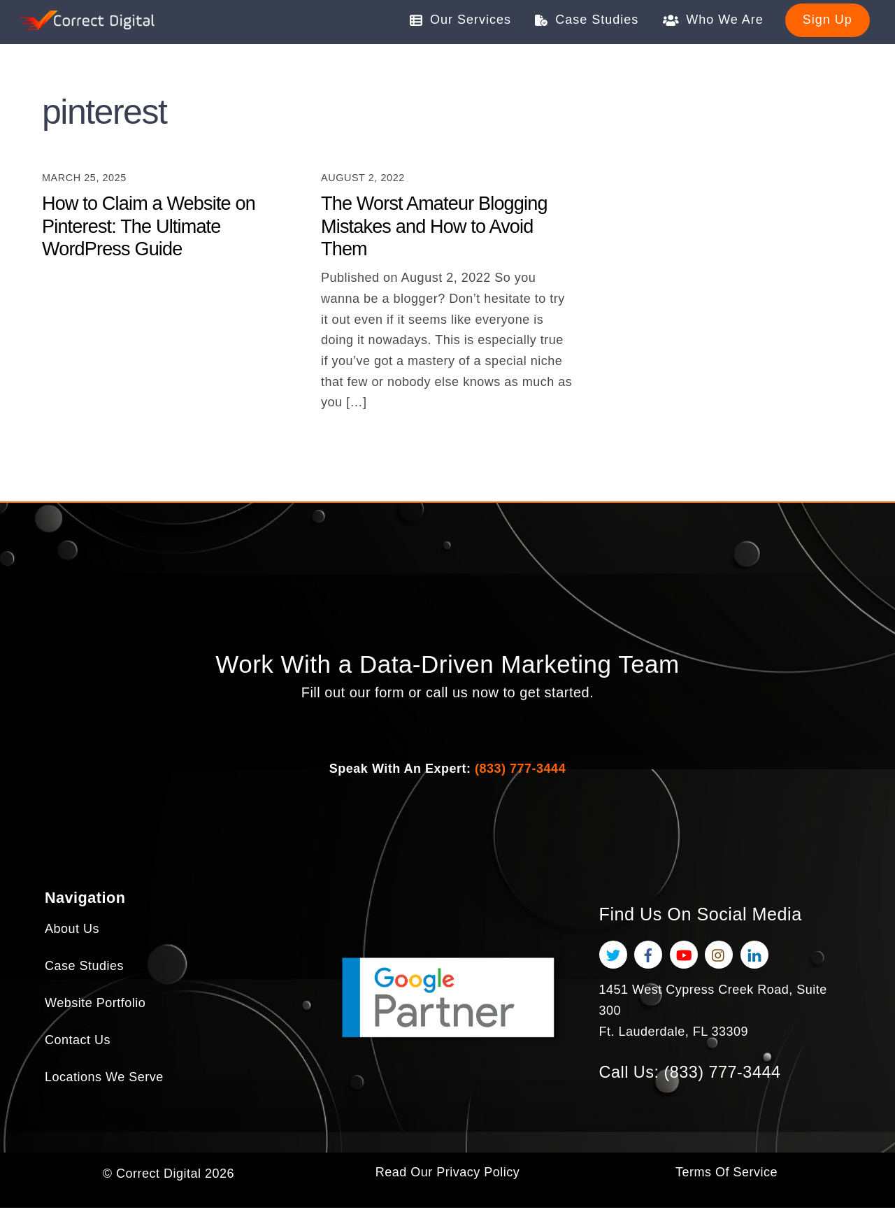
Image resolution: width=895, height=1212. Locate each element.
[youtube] (684, 958)
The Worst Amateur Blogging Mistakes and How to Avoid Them (434, 227)
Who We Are (713, 20)
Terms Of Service (726, 1177)
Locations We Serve (104, 1084)
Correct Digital (158, 1177)
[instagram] (719, 958)
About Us (72, 936)
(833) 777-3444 (520, 772)
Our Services (460, 20)
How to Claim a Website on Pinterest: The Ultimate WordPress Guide (148, 227)
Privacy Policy (478, 1177)
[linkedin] (754, 958)
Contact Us (77, 1047)
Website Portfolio (95, 1010)
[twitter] (613, 958)
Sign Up (827, 20)
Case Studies (586, 20)
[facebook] (648, 958)
